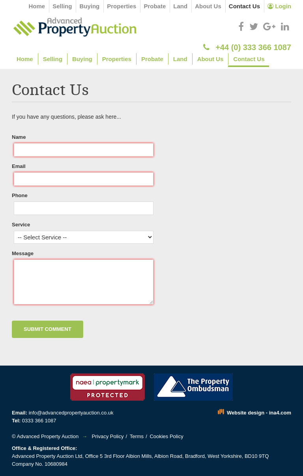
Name (19, 137)
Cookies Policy (166, 436)
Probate (155, 6)
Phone (20, 195)
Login (279, 6)
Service (21, 225)
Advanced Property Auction (48, 436)
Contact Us (244, 6)
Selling (62, 6)
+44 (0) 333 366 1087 (247, 47)
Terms (137, 436)
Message (23, 253)
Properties (121, 6)
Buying (89, 6)
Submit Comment (47, 329)
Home (37, 6)
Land (180, 6)
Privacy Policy (108, 436)
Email (19, 166)
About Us (208, 6)
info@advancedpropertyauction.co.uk (71, 413)
